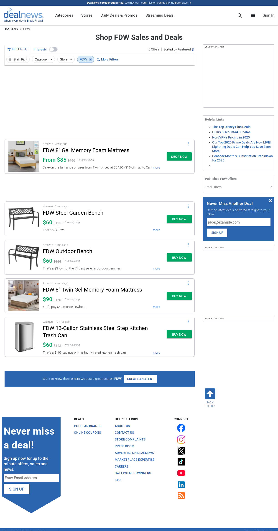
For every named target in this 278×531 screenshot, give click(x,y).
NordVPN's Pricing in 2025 (231, 137)
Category (44, 59)
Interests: (41, 49)
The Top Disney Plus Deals (231, 127)
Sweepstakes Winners (133, 473)
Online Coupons (87, 432)
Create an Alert (140, 379)
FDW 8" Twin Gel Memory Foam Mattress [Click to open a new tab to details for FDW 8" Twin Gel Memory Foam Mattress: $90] (92, 290)
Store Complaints (130, 439)
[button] (53, 49)
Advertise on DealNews (134, 453)
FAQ (118, 480)
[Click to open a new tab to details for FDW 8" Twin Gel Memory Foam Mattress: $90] (23, 295)
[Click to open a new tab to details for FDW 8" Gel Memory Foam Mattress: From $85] (23, 156)
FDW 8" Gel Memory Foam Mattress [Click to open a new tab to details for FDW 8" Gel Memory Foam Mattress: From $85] (86, 150)
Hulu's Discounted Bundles (231, 132)
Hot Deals (11, 29)
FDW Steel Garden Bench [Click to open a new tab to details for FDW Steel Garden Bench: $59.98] (73, 213)
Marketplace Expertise (134, 459)
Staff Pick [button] (17, 59)
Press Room (124, 446)
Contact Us (124, 432)
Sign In (268, 15)
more (156, 167)
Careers (121, 466)
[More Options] (188, 143)
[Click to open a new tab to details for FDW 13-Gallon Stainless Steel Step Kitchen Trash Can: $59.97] (23, 337)
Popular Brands (87, 426)
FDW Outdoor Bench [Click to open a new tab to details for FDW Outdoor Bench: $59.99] (67, 251)
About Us (122, 426)
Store (66, 59)
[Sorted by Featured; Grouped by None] (179, 49)
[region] (100, 102)
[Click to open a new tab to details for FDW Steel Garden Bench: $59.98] (23, 219)
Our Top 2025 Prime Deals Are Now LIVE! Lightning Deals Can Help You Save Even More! (241, 147)
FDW (86, 59)
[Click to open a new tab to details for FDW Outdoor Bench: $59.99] (23, 257)
